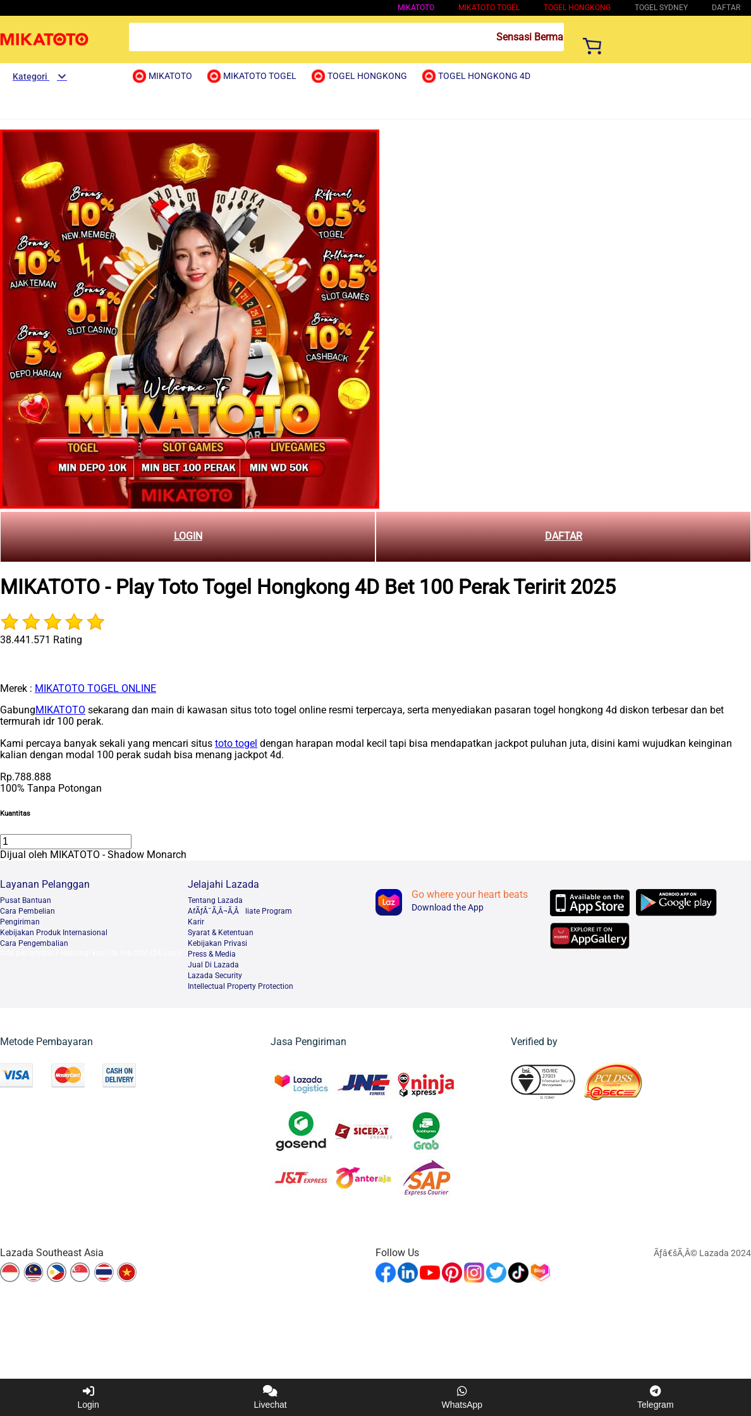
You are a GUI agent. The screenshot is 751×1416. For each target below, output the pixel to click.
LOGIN (188, 536)
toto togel (236, 743)
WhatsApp (462, 1397)
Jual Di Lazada (213, 964)
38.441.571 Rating (41, 640)
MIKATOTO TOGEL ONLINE (95, 688)
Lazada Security (215, 975)
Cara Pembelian (27, 911)
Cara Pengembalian (34, 943)
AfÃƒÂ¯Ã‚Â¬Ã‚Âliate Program (240, 911)
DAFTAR (563, 536)
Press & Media (212, 954)
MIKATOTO (416, 7)
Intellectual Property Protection (240, 986)
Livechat (270, 1397)
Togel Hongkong (577, 7)
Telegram (655, 1397)
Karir (196, 921)
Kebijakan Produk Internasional (53, 932)
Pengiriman (20, 921)
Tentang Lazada (215, 900)
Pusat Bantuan (25, 900)
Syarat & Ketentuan (220, 932)
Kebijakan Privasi (217, 943)
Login (88, 1397)
